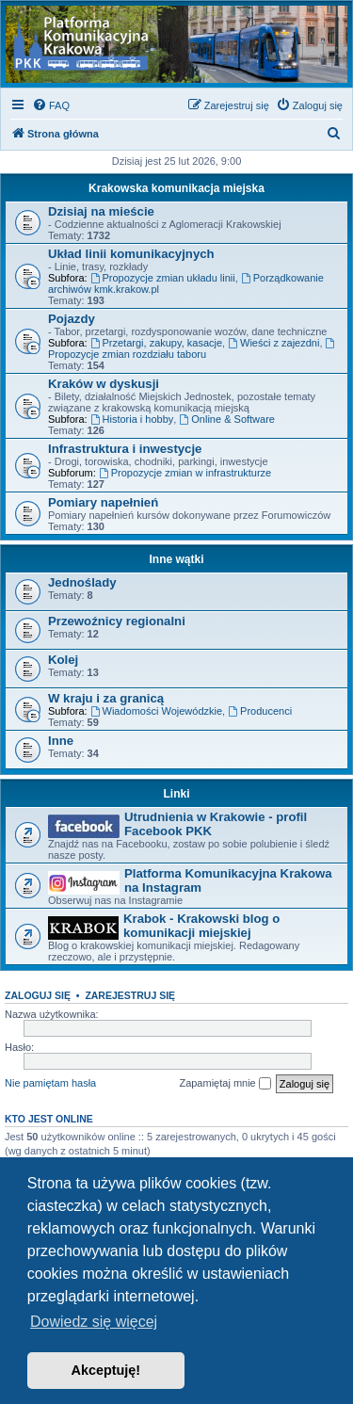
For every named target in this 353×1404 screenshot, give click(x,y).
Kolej (63, 660)
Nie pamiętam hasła (50, 1083)
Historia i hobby (132, 419)
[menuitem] (51, 105)
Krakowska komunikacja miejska (176, 188)
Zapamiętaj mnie (224, 1083)
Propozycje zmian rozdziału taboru (192, 349)
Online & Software (227, 419)
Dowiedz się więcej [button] (93, 1322)
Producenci (260, 711)
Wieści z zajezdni (273, 342)
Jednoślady (82, 582)
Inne (60, 741)
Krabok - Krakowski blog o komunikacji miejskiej (201, 926)
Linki (176, 793)
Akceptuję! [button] (106, 1370)
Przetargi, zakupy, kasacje (156, 342)
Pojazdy (71, 319)
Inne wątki (176, 559)
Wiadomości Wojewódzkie (156, 711)
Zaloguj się (38, 995)
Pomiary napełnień (103, 502)
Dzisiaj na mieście (101, 211)
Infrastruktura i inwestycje (124, 449)
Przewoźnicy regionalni (116, 621)
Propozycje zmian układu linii (162, 277)
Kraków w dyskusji (103, 384)
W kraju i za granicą (106, 698)
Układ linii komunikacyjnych (131, 254)
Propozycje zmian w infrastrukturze (185, 472)
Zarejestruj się (130, 995)
